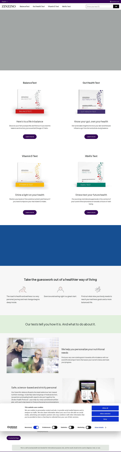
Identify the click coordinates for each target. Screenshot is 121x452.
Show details (99, 448)
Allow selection (105, 434)
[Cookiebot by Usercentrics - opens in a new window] (12, 448)
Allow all (105, 429)
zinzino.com (115, 1)
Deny (105, 440)
